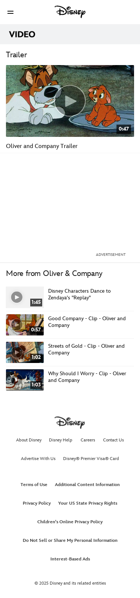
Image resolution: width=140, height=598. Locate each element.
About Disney (28, 440)
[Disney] (70, 12)
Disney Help (60, 440)
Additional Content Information (87, 485)
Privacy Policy (37, 503)
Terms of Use (34, 485)
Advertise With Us (38, 459)
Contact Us (113, 440)
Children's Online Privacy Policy (70, 522)
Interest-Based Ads (70, 559)
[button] (10, 12)
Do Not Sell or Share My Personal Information (70, 540)
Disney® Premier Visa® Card (91, 459)
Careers (88, 440)
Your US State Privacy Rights (87, 503)
